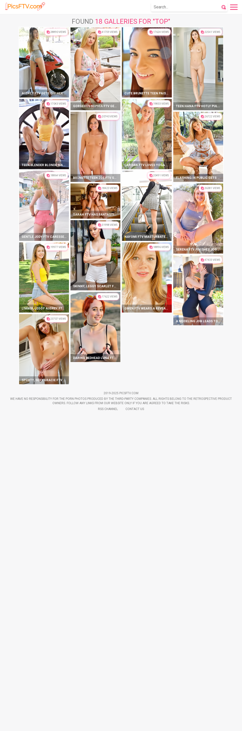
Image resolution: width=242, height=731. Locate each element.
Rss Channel (108, 723)
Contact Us (134, 723)
